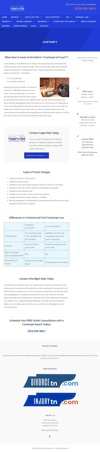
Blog (33, 26)
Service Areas (20, 26)
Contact (44, 26)
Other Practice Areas (66, 21)
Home (4, 17)
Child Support (55, 17)
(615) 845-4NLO (85, 8)
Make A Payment (89, 21)
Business (44, 21)
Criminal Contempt (16, 93)
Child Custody (34, 17)
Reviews (6, 26)
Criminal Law (84, 17)
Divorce (17, 17)
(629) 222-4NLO (88, 155)
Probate (8, 21)
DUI (70, 17)
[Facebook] (49, 437)
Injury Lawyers (26, 21)
